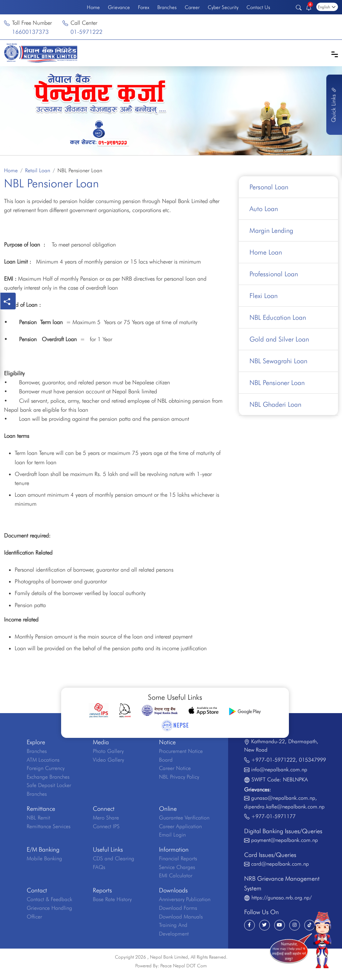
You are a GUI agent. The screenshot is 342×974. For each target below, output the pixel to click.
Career (192, 7)
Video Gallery (108, 760)
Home (93, 7)
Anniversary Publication (184, 899)
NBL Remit (38, 817)
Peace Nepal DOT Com (183, 965)
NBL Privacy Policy (179, 777)
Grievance (119, 7)
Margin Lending (271, 230)
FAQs (99, 867)
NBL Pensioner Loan (277, 383)
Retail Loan (37, 170)
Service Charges (177, 867)
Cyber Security (223, 7)
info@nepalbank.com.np (279, 769)
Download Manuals (181, 916)
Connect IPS (106, 826)
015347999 (312, 760)
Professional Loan (273, 274)
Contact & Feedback (49, 899)
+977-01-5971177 (273, 816)
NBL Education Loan (277, 317)
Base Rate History (112, 899)
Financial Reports (178, 858)
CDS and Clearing (113, 858)
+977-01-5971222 (273, 760)
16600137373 (30, 31)
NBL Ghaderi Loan (275, 404)
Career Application (180, 826)
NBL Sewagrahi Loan (278, 361)
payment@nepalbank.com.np (284, 840)
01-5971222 (86, 31)
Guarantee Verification (184, 817)
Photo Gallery (108, 751)
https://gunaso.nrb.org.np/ (281, 897)
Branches (167, 7)
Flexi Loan (263, 296)
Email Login (172, 835)
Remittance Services (48, 826)
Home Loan (265, 252)
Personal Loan (268, 187)
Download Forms (178, 908)
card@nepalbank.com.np (280, 864)
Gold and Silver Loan (279, 339)
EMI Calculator (175, 875)
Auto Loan (263, 209)
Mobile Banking (44, 858)
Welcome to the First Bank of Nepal (41, 7)
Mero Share (106, 817)
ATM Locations (43, 760)
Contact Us (258, 7)
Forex (143, 7)
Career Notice (175, 768)
